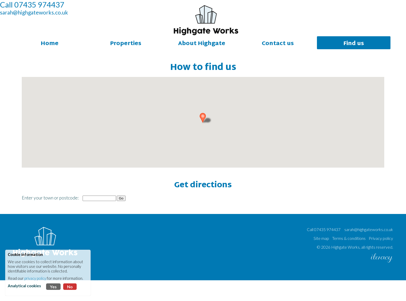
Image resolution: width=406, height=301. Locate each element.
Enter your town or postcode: (50, 218)
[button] (207, 138)
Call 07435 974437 (45, 17)
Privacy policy (381, 258)
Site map (321, 258)
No (70, 286)
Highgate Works (345, 267)
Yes (53, 286)
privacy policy (35, 278)
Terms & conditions (349, 258)
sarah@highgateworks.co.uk (47, 25)
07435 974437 (327, 250)
